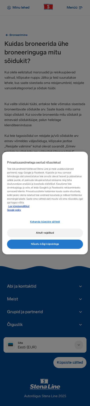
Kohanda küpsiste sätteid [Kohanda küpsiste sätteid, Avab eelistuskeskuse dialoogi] (45, 221)
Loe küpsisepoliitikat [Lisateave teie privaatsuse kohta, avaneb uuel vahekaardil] (18, 206)
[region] (45, 203)
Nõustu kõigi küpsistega (45, 244)
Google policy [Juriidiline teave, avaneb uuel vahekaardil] (14, 210)
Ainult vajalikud (45, 232)
